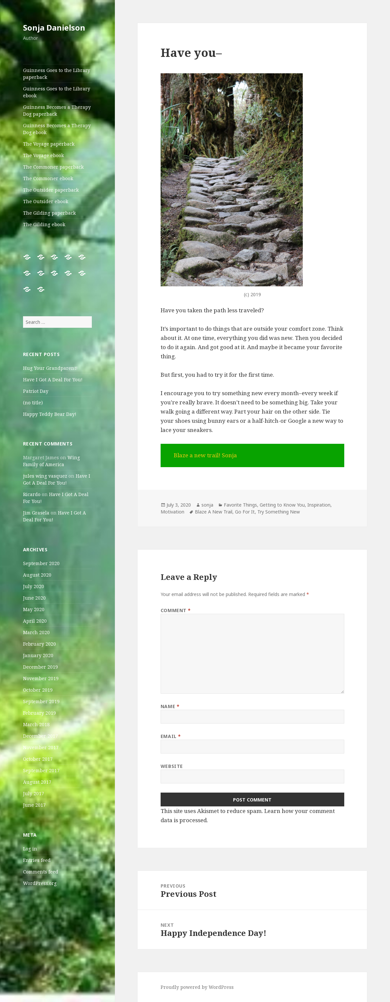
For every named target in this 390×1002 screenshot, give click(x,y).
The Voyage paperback (48, 144)
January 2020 (38, 655)
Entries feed (37, 860)
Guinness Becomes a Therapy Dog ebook (57, 128)
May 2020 (33, 609)
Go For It (245, 512)
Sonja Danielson (54, 27)
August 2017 (37, 782)
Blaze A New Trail (213, 512)
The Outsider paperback (51, 190)
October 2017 (38, 759)
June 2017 (34, 805)
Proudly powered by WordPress (197, 987)
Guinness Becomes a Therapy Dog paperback (57, 110)
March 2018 (36, 724)
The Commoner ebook (48, 178)
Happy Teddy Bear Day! (49, 414)
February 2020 (39, 644)
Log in (30, 849)
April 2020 (35, 621)
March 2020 (36, 632)
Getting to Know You (282, 505)
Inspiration (318, 505)
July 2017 (33, 793)
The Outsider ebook (45, 201)
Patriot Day (35, 391)
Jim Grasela (36, 513)
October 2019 (38, 690)
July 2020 (33, 586)
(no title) (33, 402)
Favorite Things (240, 505)
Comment (176, 610)
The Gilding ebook (44, 224)
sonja (207, 505)
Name (170, 706)
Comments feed (40, 872)
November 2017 (41, 747)
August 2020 (37, 575)
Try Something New (278, 512)
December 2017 (40, 736)
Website (172, 766)
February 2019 (39, 713)
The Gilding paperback (49, 213)
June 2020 (34, 598)
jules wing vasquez (45, 476)
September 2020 (41, 563)
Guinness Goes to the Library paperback (56, 73)
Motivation (172, 512)
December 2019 (40, 667)
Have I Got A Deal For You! (53, 379)
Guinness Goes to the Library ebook (56, 92)
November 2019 (41, 678)
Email (171, 736)
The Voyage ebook (43, 155)
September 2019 (41, 701)
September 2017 (41, 770)
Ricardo (31, 494)
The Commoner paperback (53, 167)
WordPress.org (40, 883)
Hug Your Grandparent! (50, 368)
